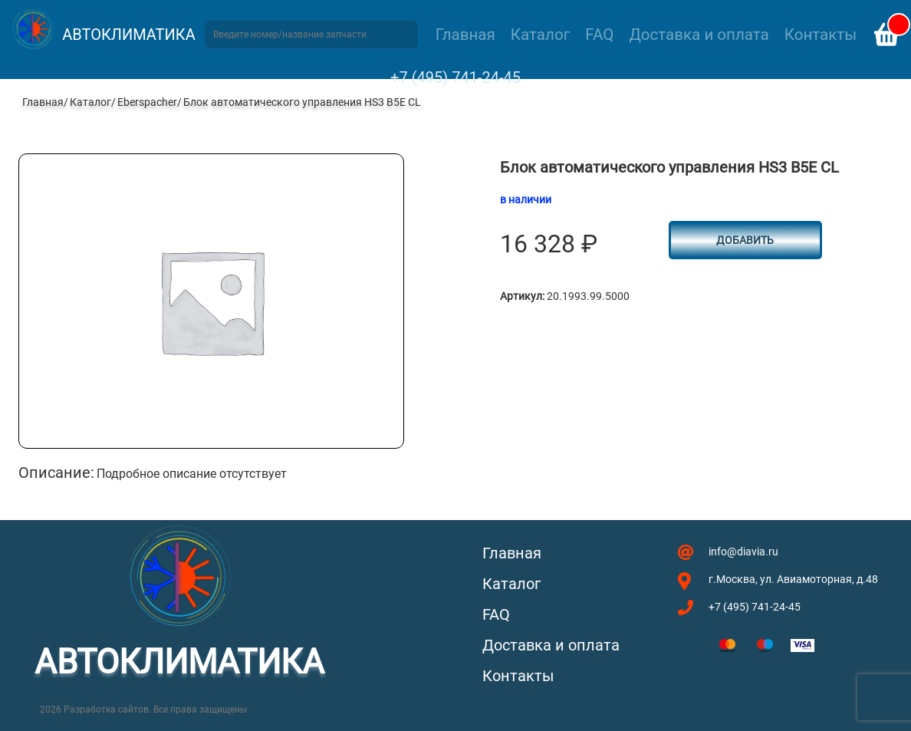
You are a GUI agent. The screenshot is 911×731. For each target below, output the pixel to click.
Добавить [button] (745, 240)
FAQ (599, 34)
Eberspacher (147, 102)
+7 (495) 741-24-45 (455, 77)
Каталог (540, 34)
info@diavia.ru (743, 551)
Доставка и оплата (698, 34)
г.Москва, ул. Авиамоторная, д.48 (793, 579)
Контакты (820, 34)
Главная (465, 34)
